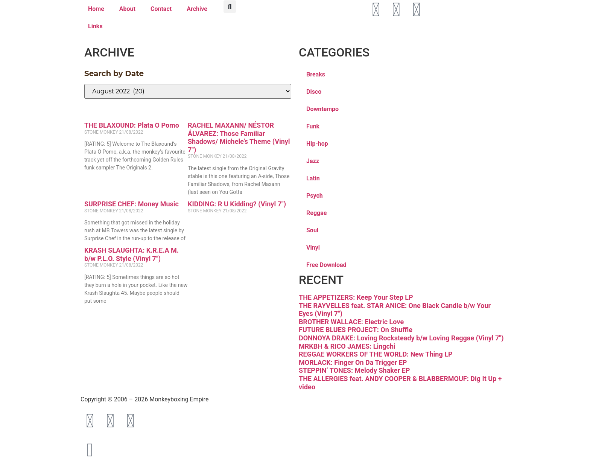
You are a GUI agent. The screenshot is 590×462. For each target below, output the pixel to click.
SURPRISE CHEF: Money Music (131, 204)
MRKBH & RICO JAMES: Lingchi (347, 346)
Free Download (326, 264)
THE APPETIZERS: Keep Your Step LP (356, 297)
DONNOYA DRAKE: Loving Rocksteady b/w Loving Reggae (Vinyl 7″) (401, 338)
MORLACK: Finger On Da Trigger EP (353, 362)
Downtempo (322, 109)
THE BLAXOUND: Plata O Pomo (131, 125)
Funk (312, 126)
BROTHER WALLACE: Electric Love (351, 322)
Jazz (312, 161)
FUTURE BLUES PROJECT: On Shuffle (355, 330)
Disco (313, 91)
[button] (230, 6)
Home (96, 8)
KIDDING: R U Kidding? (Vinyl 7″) (237, 204)
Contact (161, 8)
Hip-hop (317, 143)
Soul (312, 230)
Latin (313, 178)
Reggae (316, 213)
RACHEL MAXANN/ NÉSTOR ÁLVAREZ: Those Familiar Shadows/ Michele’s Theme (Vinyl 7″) (239, 137)
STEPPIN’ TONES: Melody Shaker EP (354, 370)
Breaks (315, 74)
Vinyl (313, 247)
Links (95, 26)
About (127, 8)
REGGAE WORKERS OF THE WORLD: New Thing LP (376, 354)
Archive (197, 8)
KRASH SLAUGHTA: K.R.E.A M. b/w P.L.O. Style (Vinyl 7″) (131, 254)
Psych (314, 195)
